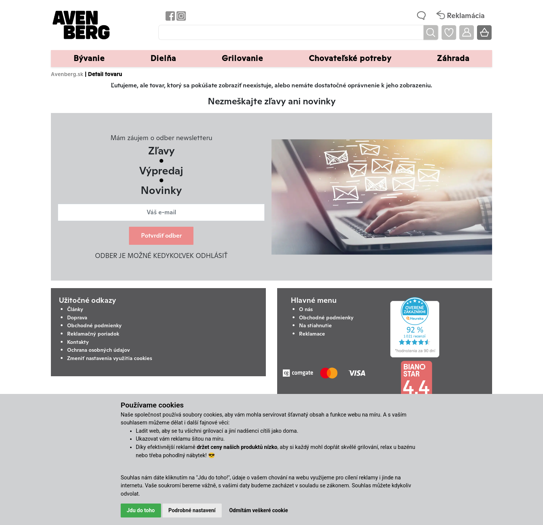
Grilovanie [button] (242, 58)
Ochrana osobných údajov (98, 349)
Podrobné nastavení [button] (192, 510)
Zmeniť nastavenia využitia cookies (109, 358)
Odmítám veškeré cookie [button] (258, 510)
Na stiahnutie (315, 325)
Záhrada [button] (453, 58)
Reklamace (312, 333)
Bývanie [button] (89, 58)
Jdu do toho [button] (141, 510)
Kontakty (78, 342)
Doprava (77, 317)
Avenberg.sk (67, 74)
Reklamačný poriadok (93, 333)
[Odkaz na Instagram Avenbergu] (180, 15)
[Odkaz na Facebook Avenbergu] (169, 15)
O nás (306, 309)
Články (75, 309)
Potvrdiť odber (161, 236)
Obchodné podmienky (94, 325)
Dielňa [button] (163, 58)
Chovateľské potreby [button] (350, 58)
